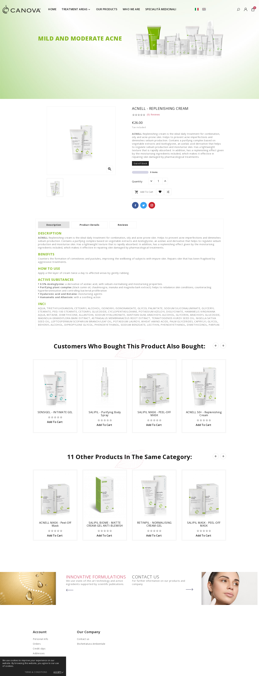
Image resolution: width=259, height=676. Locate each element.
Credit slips (39, 648)
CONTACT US (145, 577)
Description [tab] (53, 224)
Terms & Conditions (36, 672)
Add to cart (144, 192)
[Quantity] (158, 181)
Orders (37, 643)
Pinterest (151, 205)
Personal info (40, 639)
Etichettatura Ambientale (91, 643)
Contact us (83, 639)
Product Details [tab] (89, 224)
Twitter (143, 205)
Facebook (135, 205)
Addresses (39, 653)
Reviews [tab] (123, 224)
